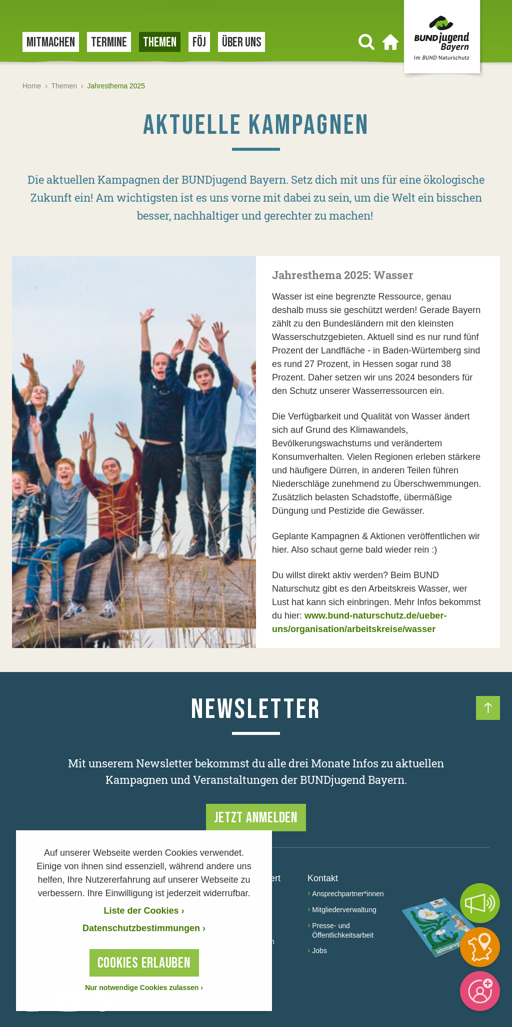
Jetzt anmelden (256, 818)
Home (31, 86)
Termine (109, 42)
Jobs (319, 951)
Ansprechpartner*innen (348, 894)
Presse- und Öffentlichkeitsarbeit (343, 930)
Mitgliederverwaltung (344, 910)
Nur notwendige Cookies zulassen (144, 988)
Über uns (241, 42)
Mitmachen (50, 42)
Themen (159, 42)
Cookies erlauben (144, 963)
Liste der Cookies (144, 911)
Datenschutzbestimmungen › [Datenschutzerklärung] (144, 928)
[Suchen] (366, 42)
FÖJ (199, 42)
